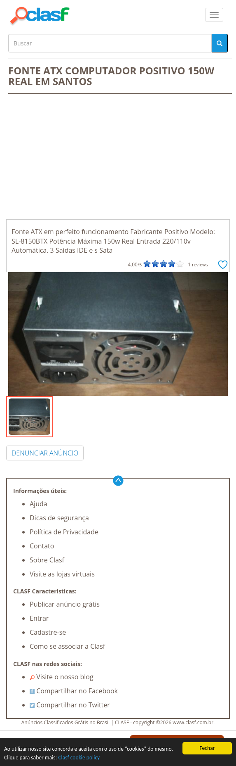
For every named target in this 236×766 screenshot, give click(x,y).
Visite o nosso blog (61, 676)
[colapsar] (214, 15)
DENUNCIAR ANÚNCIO (45, 453)
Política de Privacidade (64, 531)
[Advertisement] (118, 157)
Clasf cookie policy (79, 757)
